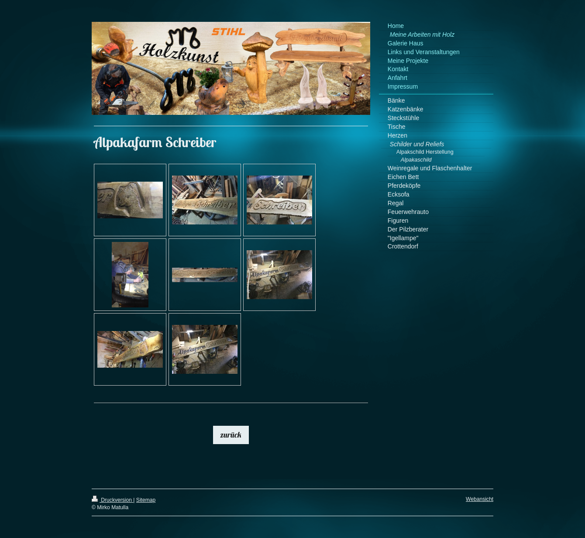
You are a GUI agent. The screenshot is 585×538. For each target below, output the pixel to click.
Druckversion (112, 500)
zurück (231, 435)
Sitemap (145, 500)
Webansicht (479, 499)
